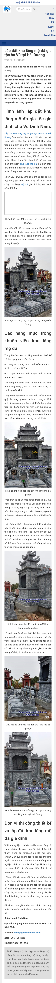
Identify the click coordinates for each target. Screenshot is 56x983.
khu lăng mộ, (31, 974)
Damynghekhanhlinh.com (27, 932)
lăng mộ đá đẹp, (23, 951)
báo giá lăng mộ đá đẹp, (27, 963)
